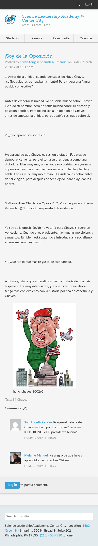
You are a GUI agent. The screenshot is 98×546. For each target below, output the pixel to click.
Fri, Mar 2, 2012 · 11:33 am (40, 466)
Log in (12, 485)
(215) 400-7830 (51, 535)
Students (12, 38)
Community (61, 38)
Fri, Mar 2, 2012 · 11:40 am (40, 438)
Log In (89, 4)
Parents (36, 38)
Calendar (86, 38)
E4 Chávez (20, 399)
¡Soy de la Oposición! (29, 56)
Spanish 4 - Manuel (53, 62)
